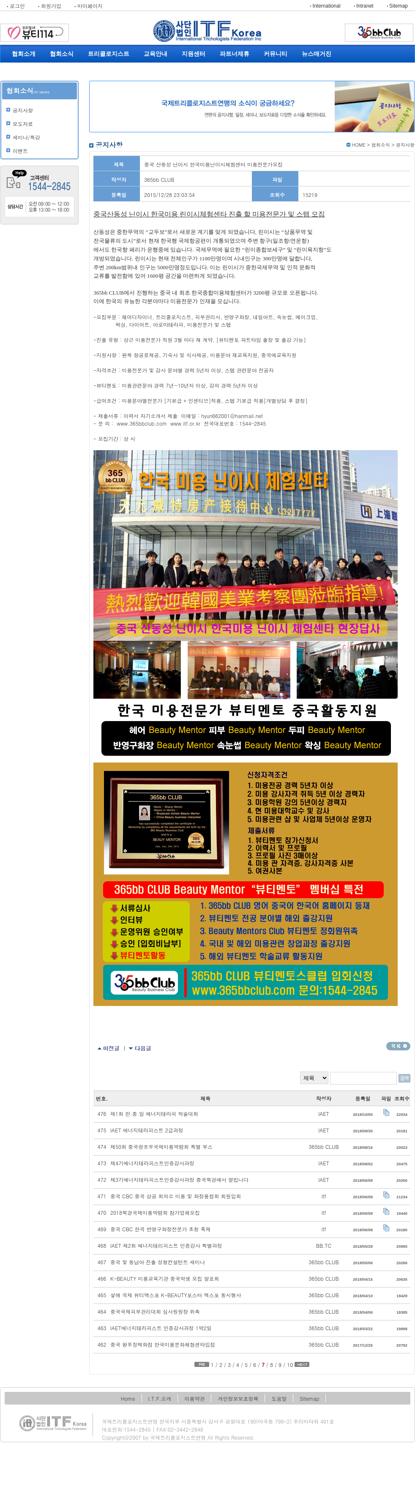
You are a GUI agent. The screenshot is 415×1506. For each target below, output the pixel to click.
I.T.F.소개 (160, 1398)
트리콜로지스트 (108, 54)
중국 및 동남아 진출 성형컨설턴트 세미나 (157, 1261)
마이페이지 (89, 5)
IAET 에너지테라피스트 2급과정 (146, 1130)
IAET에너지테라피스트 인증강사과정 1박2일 (161, 1327)
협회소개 (23, 54)
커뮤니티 (275, 54)
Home (128, 1398)
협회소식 (62, 54)
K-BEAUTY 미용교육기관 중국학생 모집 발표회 (164, 1278)
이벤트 (20, 150)
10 (290, 1364)
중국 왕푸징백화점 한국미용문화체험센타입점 (162, 1344)
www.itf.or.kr (185, 423)
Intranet (364, 6)
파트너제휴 (234, 54)
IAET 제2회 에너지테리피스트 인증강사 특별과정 (166, 1245)
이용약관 (194, 1398)
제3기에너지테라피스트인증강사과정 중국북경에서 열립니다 (179, 1179)
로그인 (16, 5)
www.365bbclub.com (142, 423)
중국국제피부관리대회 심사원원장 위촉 (155, 1311)
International (325, 6)
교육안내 (155, 54)
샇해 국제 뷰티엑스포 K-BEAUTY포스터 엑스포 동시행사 (175, 1294)
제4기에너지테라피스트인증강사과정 (152, 1163)
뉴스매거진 (316, 54)
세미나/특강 (26, 137)
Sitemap (397, 6)
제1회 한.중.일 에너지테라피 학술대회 (154, 1113)
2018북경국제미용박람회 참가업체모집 (155, 1212)
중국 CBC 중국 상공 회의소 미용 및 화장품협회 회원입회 (175, 1196)
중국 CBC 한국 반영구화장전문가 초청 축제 (160, 1229)
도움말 (279, 1398)
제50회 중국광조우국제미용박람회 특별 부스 (161, 1146)
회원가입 (49, 5)
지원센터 (193, 54)
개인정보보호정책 (238, 1398)
